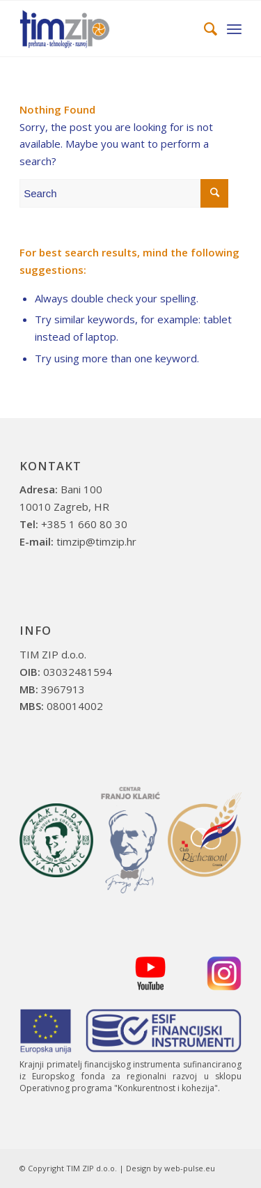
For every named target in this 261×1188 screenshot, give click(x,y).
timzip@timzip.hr (96, 541)
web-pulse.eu (189, 1168)
